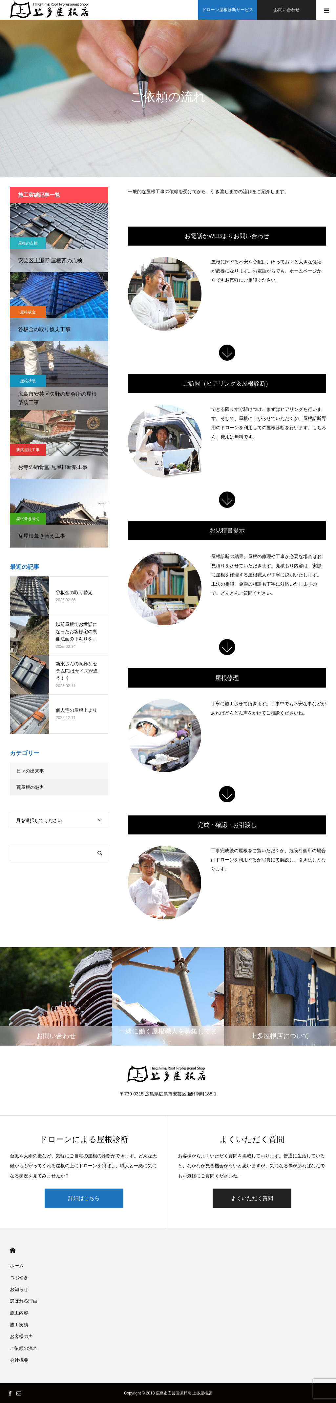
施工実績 (19, 1324)
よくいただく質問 (252, 1198)
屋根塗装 (28, 381)
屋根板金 (28, 312)
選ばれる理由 (23, 1301)
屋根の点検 (28, 243)
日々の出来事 (30, 770)
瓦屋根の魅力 (30, 787)
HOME (12, 1250)
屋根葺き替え (28, 518)
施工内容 (19, 1312)
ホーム (17, 1265)
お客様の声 (21, 1336)
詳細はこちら (84, 1198)
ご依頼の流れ (23, 1348)
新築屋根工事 (28, 450)
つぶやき (19, 1277)
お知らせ (19, 1289)
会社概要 (19, 1360)
